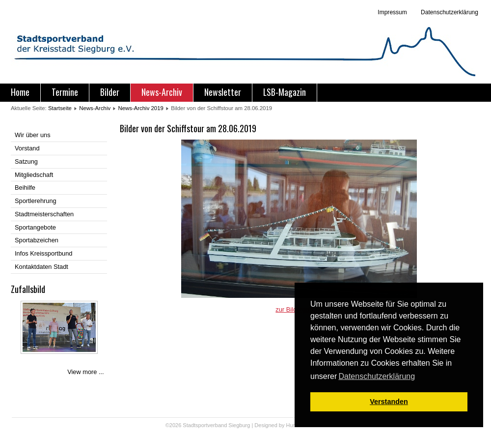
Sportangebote (35, 227)
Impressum (392, 12)
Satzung (26, 161)
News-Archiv (161, 92)
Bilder (109, 92)
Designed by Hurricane (282, 425)
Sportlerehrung (35, 200)
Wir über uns (33, 135)
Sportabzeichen (36, 240)
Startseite (60, 108)
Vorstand (27, 148)
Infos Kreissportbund (43, 253)
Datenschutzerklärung (448, 12)
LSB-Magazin (284, 92)
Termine (65, 92)
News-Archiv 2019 (140, 108)
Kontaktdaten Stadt (41, 266)
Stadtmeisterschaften (44, 214)
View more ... (85, 372)
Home (20, 92)
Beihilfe (25, 187)
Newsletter (222, 92)
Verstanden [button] (389, 402)
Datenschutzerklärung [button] (376, 376)
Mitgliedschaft (34, 174)
